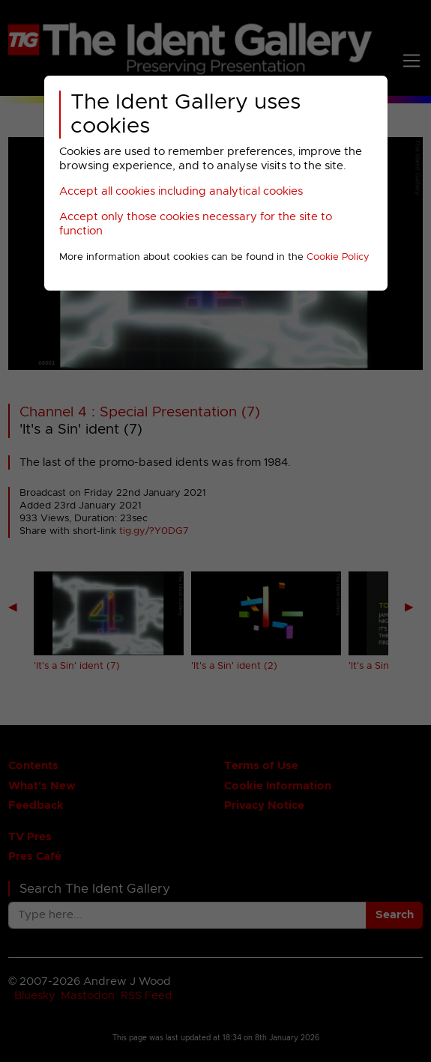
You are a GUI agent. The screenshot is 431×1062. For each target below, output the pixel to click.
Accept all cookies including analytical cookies (181, 191)
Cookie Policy (338, 257)
